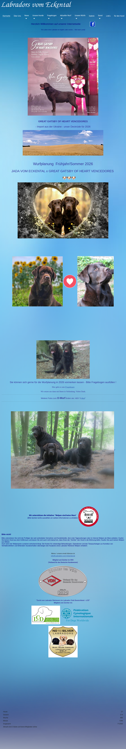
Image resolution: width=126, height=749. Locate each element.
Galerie (91, 16)
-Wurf (83, 398)
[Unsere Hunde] (33, 18)
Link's (108, 16)
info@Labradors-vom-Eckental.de (63, 556)
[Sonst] (99, 18)
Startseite (6, 16)
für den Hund (119, 16)
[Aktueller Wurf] (61, 18)
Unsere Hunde (38, 16)
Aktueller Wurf (65, 16)
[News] (25, 18)
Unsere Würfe (80, 16)
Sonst (100, 16)
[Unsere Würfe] (76, 18)
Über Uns (17, 16)
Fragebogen (52, 16)
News (26, 16)
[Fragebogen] (48, 18)
